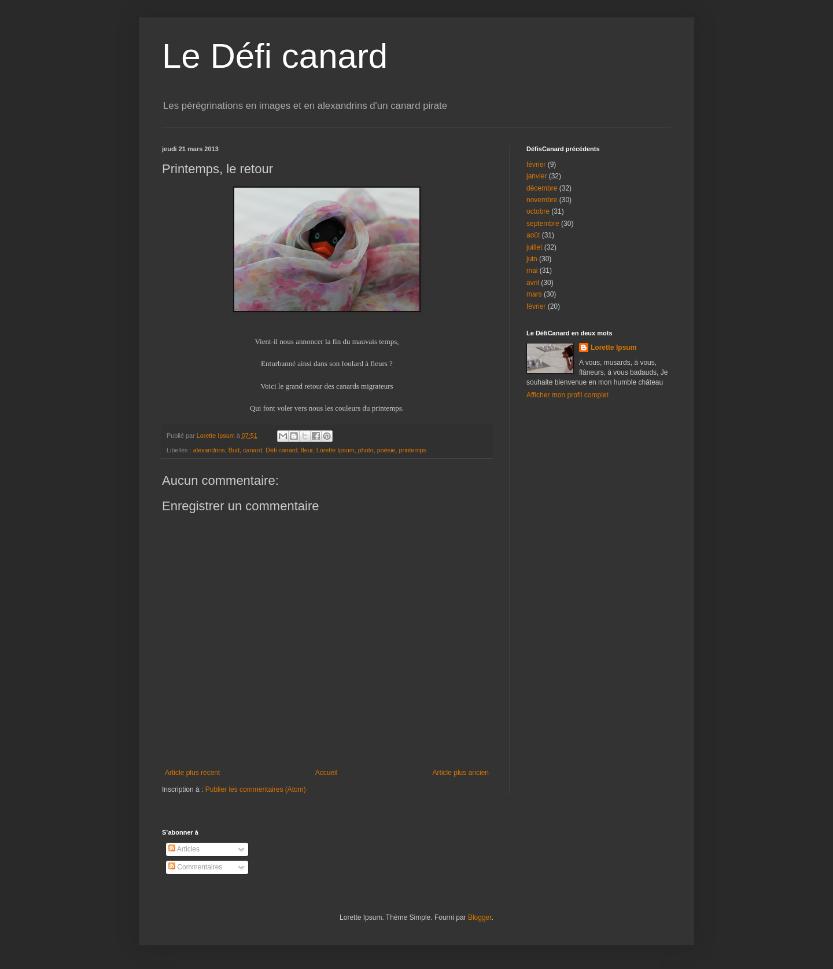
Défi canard (281, 450)
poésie (386, 450)
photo (366, 450)
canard (252, 450)
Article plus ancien (461, 773)
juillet (534, 247)
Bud (233, 450)
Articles (184, 849)
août (533, 235)
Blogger (480, 917)
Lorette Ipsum (335, 450)
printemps (412, 450)
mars (534, 294)
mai (531, 270)
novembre (541, 200)
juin (531, 259)
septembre (542, 224)
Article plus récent (192, 773)
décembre (541, 188)
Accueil (326, 773)
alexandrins (209, 450)
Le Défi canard (275, 55)
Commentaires (195, 867)
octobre (538, 211)
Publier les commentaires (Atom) (255, 789)
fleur (306, 450)
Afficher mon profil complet (567, 395)
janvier (536, 176)
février (535, 164)
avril (532, 283)
